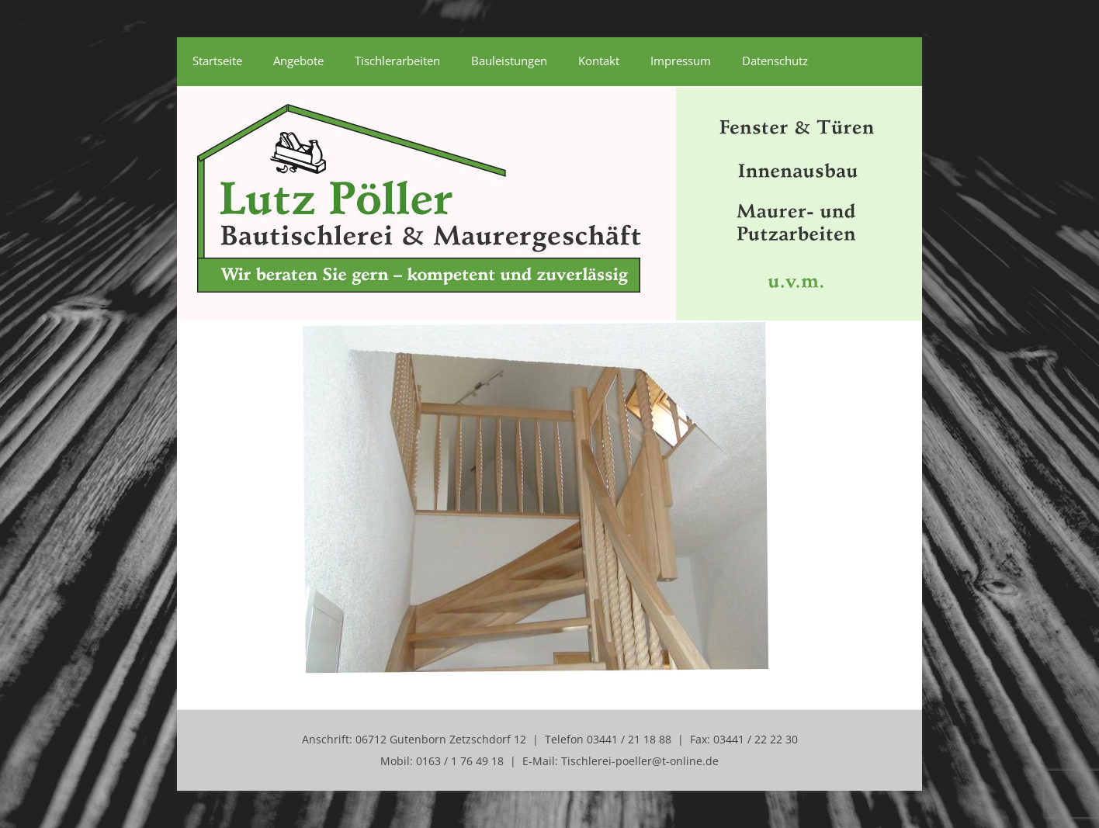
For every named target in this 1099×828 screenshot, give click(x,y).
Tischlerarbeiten (397, 60)
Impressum (680, 60)
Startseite (217, 60)
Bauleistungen (509, 60)
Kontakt (598, 60)
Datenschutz (775, 60)
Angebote (298, 60)
